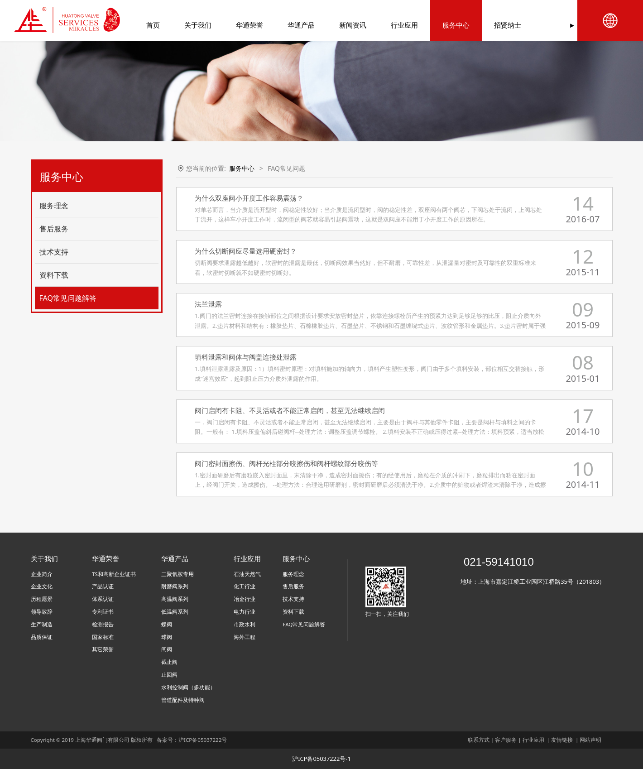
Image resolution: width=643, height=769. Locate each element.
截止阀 (169, 661)
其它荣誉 (103, 649)
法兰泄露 (208, 303)
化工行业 (244, 586)
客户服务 (506, 739)
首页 (145, 24)
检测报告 (103, 624)
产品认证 (103, 586)
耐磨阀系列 (174, 586)
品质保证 (42, 637)
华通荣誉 (241, 24)
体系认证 (103, 599)
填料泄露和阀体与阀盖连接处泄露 (246, 356)
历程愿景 (42, 599)
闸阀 (166, 649)
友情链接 (562, 739)
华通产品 (293, 24)
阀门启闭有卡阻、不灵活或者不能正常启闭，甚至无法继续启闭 (290, 410)
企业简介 (42, 574)
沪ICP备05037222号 (203, 739)
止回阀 (169, 674)
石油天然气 (247, 574)
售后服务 (53, 229)
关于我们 (190, 24)
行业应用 (396, 24)
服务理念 (53, 206)
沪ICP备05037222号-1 (321, 759)
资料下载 (53, 275)
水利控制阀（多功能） (188, 687)
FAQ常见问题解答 (67, 298)
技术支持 (53, 252)
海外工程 (244, 637)
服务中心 (448, 24)
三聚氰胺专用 (177, 574)
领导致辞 (42, 611)
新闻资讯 (345, 24)
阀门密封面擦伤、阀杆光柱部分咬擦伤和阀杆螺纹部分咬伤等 (286, 463)
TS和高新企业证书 (114, 574)
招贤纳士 (499, 24)
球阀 (166, 637)
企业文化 (42, 586)
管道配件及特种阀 (183, 700)
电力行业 (244, 611)
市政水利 (244, 624)
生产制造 (42, 624)
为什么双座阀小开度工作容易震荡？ (249, 197)
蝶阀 (166, 624)
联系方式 (478, 739)
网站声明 (590, 739)
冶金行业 (244, 599)
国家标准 (103, 637)
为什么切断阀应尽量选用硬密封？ (246, 250)
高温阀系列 (174, 599)
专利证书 (103, 611)
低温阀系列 (174, 611)
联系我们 (551, 24)
